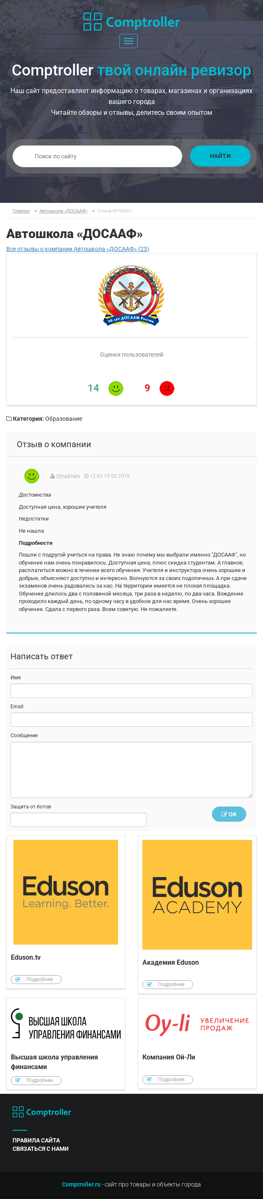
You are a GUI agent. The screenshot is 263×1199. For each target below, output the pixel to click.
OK (229, 814)
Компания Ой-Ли (197, 1043)
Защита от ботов (30, 807)
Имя (15, 678)
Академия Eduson (197, 915)
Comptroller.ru (81, 1184)
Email (16, 707)
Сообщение (24, 735)
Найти (220, 156)
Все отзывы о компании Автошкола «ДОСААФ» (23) (77, 249)
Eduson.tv (66, 912)
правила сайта (36, 1140)
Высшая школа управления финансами (66, 1043)
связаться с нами (41, 1148)
